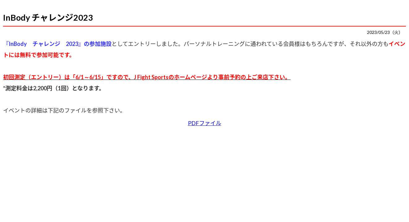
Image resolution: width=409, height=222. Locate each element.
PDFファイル (204, 123)
